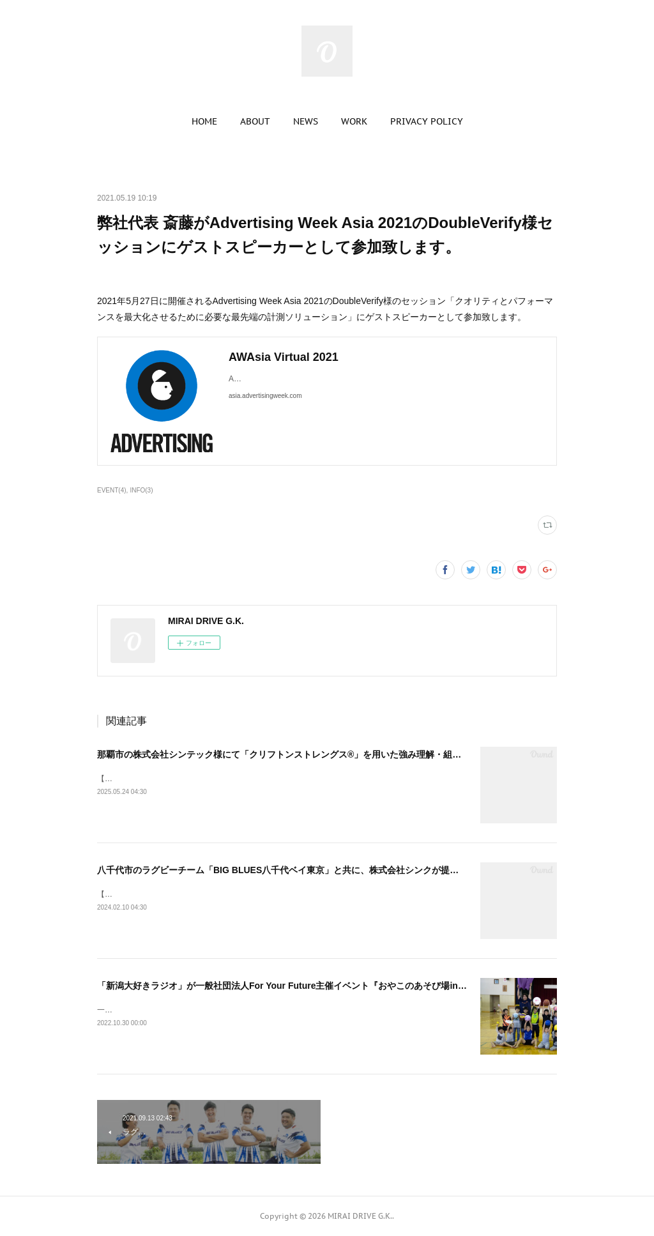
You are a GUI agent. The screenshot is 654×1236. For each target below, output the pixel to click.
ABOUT (255, 121)
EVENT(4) (111, 490)
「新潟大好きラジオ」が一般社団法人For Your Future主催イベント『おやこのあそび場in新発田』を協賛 (309, 985)
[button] (204, 121)
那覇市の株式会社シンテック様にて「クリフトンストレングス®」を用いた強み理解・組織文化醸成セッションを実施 (332, 754)
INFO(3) (141, 490)
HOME (204, 121)
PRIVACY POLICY (426, 121)
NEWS (305, 121)
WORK (354, 121)
